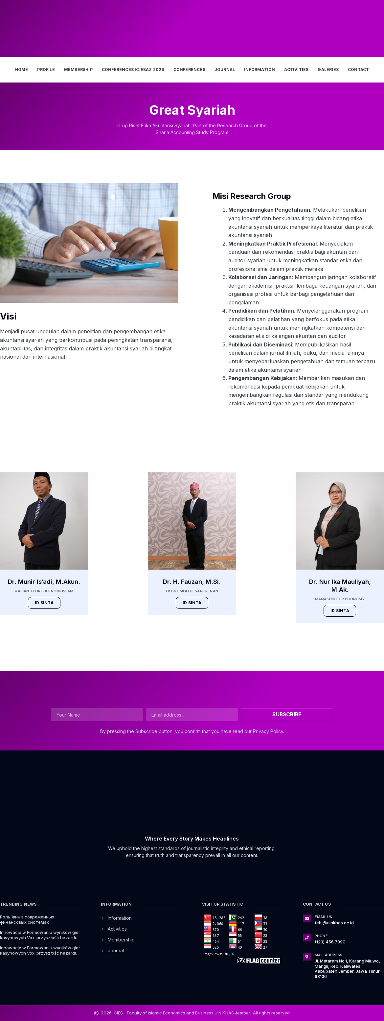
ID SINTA (44, 602)
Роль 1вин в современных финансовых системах (27, 919)
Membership (78, 69)
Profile (46, 69)
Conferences (189, 69)
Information (259, 69)
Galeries (328, 69)
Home (21, 69)
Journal (225, 69)
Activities (296, 69)
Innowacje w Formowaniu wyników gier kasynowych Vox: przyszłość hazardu (40, 935)
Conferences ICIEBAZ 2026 (133, 69)
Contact (358, 69)
